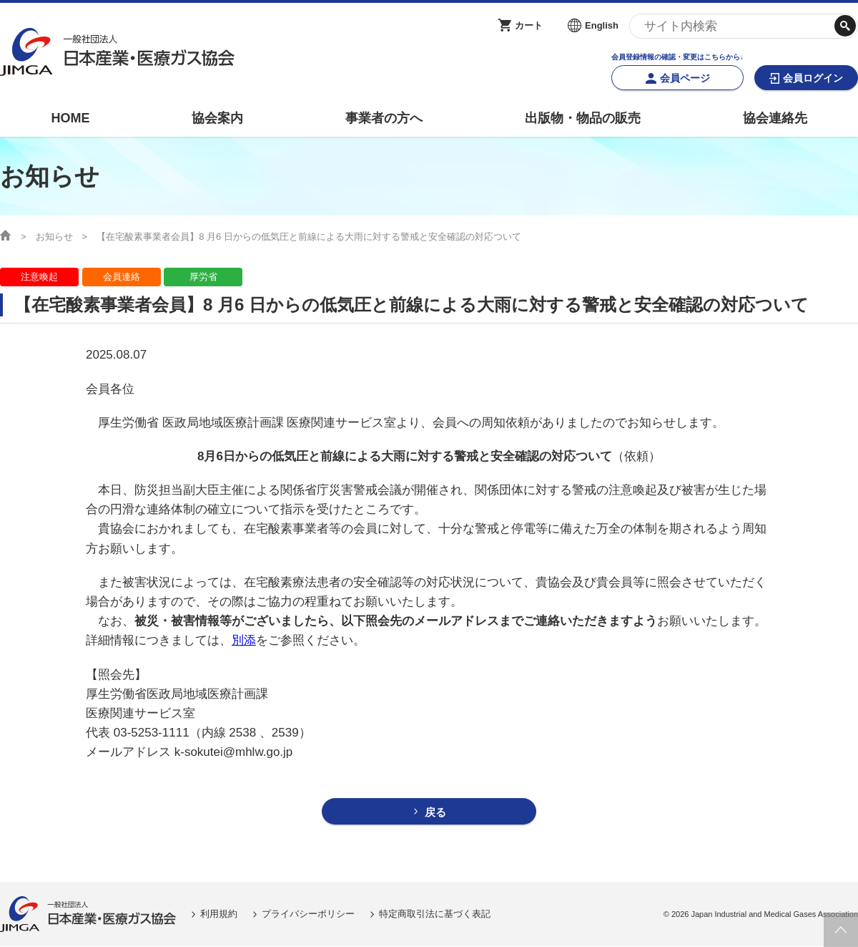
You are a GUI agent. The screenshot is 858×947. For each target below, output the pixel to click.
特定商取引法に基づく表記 (434, 913)
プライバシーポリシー (308, 913)
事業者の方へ (384, 118)
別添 (244, 640)
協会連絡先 (775, 118)
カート (529, 25)
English (601, 25)
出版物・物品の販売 (583, 118)
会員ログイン (813, 78)
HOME (70, 118)
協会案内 (217, 118)
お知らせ (54, 236)
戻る (435, 812)
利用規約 (218, 913)
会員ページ (685, 78)
